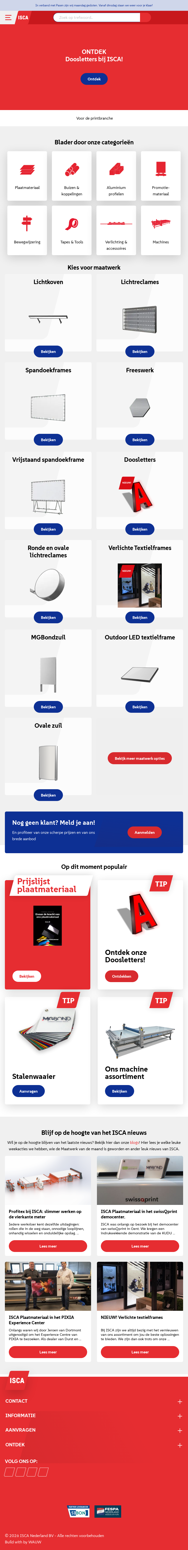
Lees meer (48, 1246)
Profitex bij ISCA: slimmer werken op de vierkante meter (45, 1214)
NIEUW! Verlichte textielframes (132, 1317)
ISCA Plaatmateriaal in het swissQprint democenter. (139, 1214)
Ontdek (94, 78)
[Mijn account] (174, 17)
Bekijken (26, 976)
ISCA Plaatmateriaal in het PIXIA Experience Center (41, 1320)
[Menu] (12, 17)
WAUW (34, 1541)
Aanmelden (145, 832)
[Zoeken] (145, 17)
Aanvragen (28, 1091)
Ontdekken (121, 976)
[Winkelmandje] (181, 18)
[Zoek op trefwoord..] (96, 17)
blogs (134, 1142)
